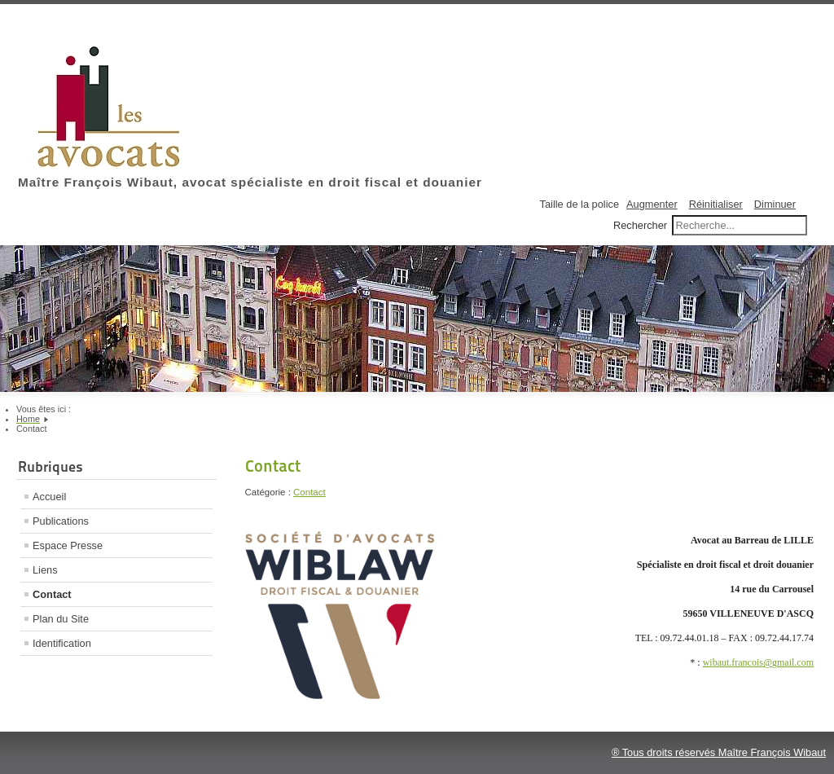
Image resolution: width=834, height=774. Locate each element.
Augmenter (652, 204)
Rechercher (640, 225)
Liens (45, 570)
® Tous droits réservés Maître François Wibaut (719, 752)
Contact (52, 594)
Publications (61, 521)
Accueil (49, 496)
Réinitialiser (716, 204)
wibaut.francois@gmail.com (758, 662)
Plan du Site (61, 619)
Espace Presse (68, 545)
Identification (62, 643)
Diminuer (775, 204)
